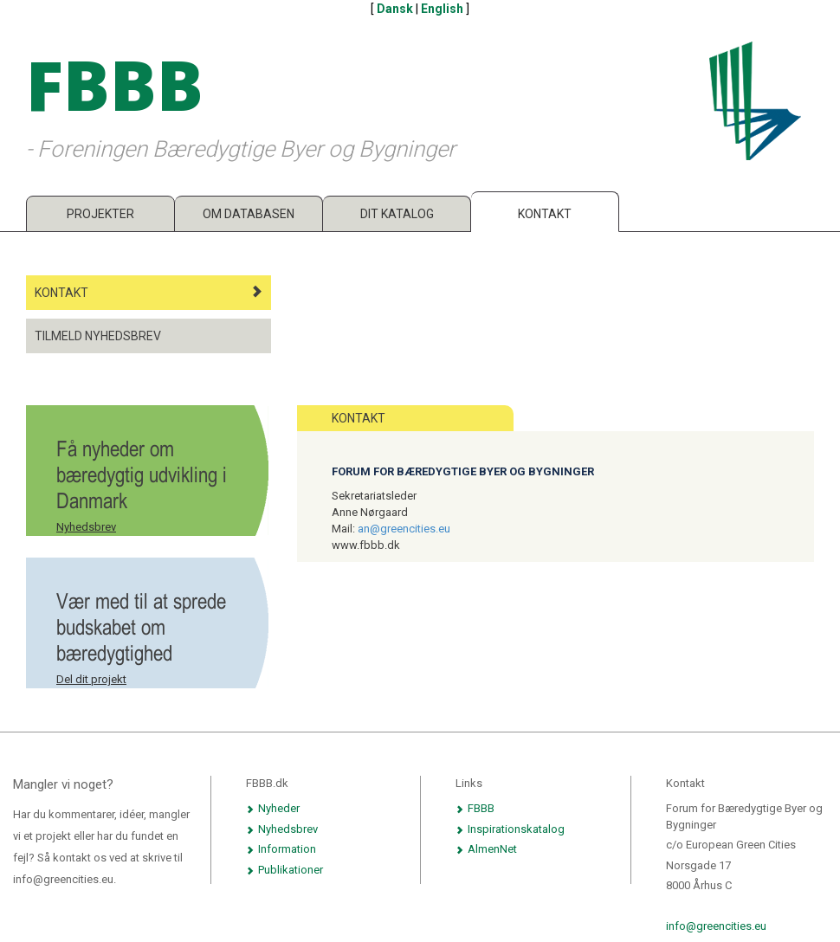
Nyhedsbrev (86, 526)
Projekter (100, 214)
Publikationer (284, 869)
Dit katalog (397, 214)
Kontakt (545, 214)
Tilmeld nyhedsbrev (98, 336)
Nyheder (273, 808)
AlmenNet (486, 848)
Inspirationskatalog (510, 829)
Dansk (395, 9)
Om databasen (248, 214)
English (442, 9)
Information (281, 848)
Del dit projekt (91, 679)
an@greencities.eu (404, 528)
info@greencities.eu (716, 925)
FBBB (475, 808)
